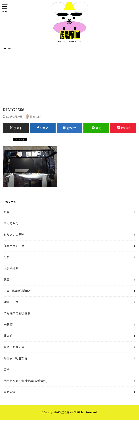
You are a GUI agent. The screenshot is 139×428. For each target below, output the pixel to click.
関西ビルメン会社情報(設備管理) (25, 388)
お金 (7, 220)
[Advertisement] (69, 87)
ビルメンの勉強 (14, 242)
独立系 (8, 343)
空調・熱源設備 (14, 355)
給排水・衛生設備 (15, 366)
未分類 (8, 332)
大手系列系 (11, 276)
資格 (7, 377)
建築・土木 (11, 310)
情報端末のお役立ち (17, 321)
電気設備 (10, 400)
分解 (7, 265)
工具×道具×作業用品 (17, 299)
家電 (7, 287)
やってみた (11, 231)
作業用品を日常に (15, 254)
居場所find (67, 420)
